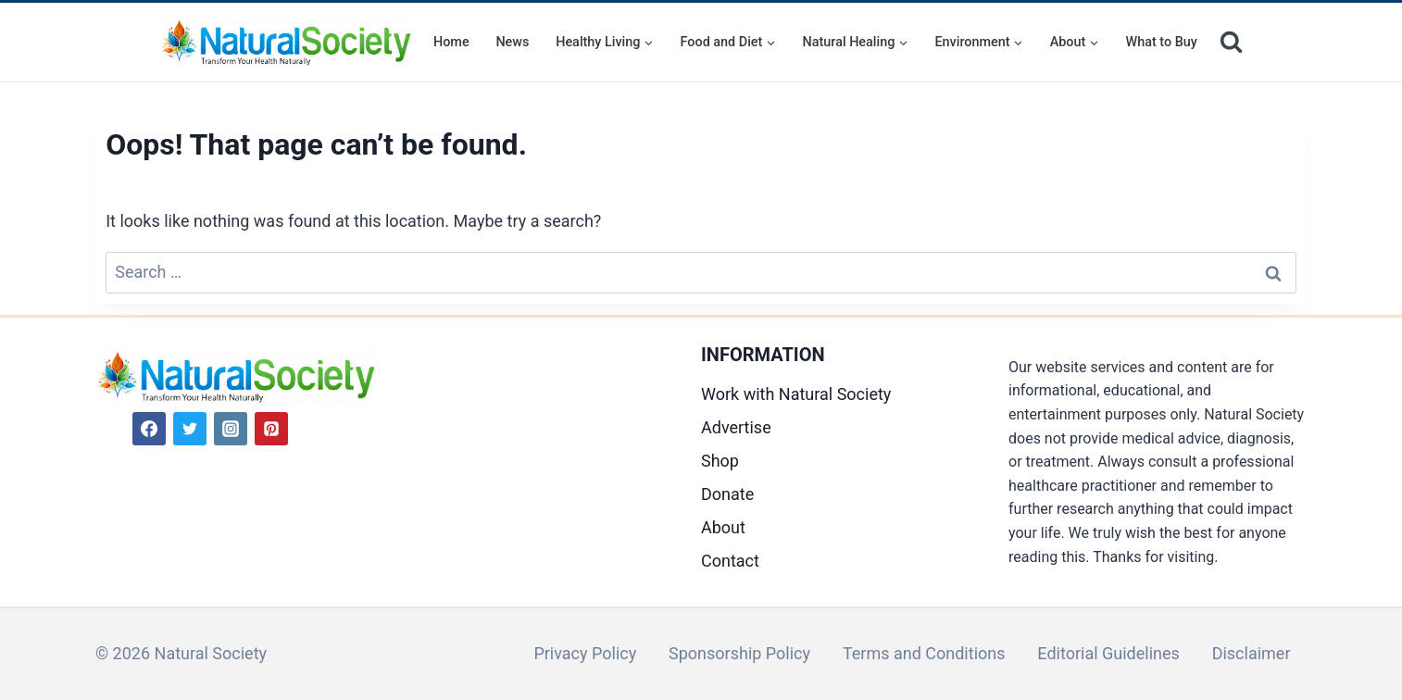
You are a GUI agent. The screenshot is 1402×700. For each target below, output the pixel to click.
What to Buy (1161, 42)
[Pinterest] (271, 428)
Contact (730, 560)
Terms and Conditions (924, 653)
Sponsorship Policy (739, 653)
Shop (720, 460)
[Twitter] (190, 428)
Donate (727, 494)
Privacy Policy (584, 653)
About (723, 527)
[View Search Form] (1231, 42)
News (512, 42)
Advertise (736, 427)
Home (451, 42)
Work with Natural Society (796, 394)
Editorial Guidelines (1108, 653)
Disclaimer (1251, 653)
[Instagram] (230, 428)
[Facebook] (149, 428)
